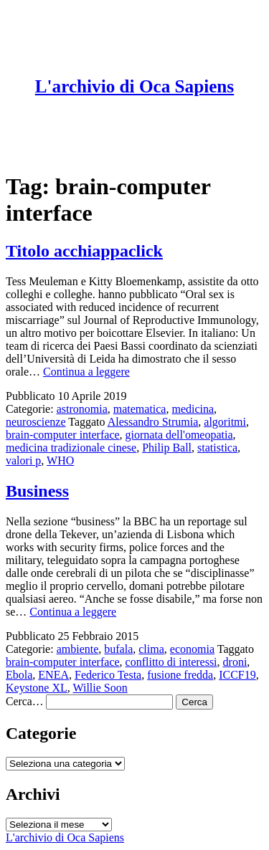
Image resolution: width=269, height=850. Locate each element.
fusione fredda (180, 675)
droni (235, 662)
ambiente (78, 649)
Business (37, 491)
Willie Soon (99, 688)
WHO (60, 460)
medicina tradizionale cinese (71, 447)
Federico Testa (108, 675)
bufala (118, 649)
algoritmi (225, 422)
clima (151, 649)
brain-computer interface (63, 435)
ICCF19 (237, 675)
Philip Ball (167, 447)
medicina (192, 409)
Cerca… (24, 701)
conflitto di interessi (171, 662)
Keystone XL (36, 688)
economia (192, 649)
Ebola (19, 675)
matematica (139, 409)
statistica (217, 447)
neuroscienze (36, 422)
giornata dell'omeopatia (179, 435)
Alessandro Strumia (153, 422)
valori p (23, 460)
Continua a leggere (86, 372)
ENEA (53, 675)
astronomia (82, 409)
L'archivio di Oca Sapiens (134, 86)
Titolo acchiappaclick (84, 251)
